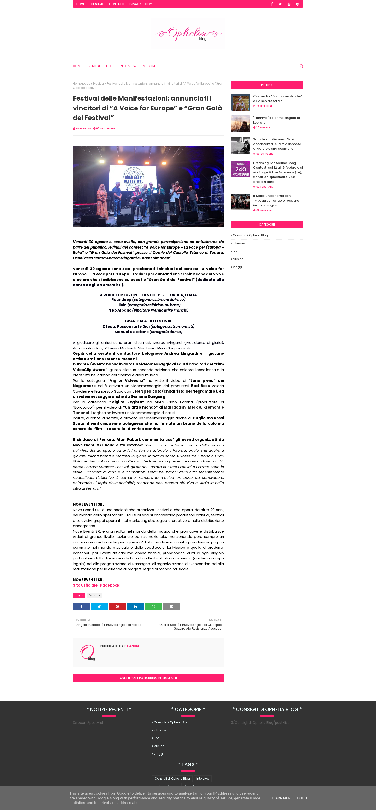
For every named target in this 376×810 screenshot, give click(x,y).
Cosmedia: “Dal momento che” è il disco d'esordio (277, 98)
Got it (302, 798)
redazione (83, 128)
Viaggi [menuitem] (94, 66)
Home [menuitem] (77, 66)
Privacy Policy (140, 4)
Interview (239, 243)
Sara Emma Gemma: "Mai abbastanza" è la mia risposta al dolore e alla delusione (277, 144)
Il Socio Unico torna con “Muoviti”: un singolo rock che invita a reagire (276, 200)
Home (80, 4)
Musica (98, 83)
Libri (235, 251)
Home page (81, 83)
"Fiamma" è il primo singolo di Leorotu (276, 120)
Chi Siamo (96, 4)
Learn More (282, 798)
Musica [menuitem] (149, 66)
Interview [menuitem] (128, 66)
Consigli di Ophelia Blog (250, 235)
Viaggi (238, 267)
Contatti (116, 4)
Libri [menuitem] (109, 66)
